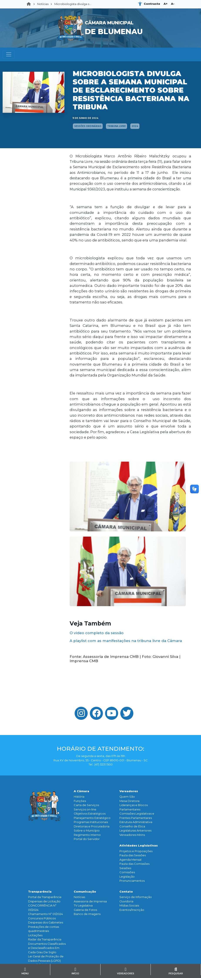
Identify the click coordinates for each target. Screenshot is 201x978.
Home (30, 4)
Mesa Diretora (129, 801)
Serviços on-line (85, 809)
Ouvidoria (126, 901)
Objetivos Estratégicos (90, 813)
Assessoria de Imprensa (90, 901)
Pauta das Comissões (134, 863)
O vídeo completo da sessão (97, 633)
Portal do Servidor (87, 839)
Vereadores (128, 791)
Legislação (127, 876)
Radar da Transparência (44, 939)
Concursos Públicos (42, 918)
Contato (126, 891)
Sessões (125, 868)
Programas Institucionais (91, 822)
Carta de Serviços (86, 805)
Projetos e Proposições (135, 851)
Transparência (40, 891)
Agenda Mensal (130, 859)
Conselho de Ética (132, 826)
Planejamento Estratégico (92, 818)
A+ (166, 3)
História (79, 796)
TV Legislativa (83, 905)
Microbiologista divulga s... (72, 4)
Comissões (127, 872)
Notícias (43, 4)
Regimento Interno (87, 835)
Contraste (152, 3)
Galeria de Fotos (85, 909)
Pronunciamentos (132, 880)
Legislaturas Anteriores (135, 830)
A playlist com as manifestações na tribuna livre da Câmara (126, 641)
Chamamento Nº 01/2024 (45, 914)
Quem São (127, 796)
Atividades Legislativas (138, 845)
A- (172, 3)
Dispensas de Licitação (44, 901)
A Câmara (81, 791)
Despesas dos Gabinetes (45, 922)
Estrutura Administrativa (135, 822)
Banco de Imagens (87, 914)
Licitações (35, 935)
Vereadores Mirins (132, 835)
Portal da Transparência (44, 897)
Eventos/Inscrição (131, 909)
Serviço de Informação (135, 897)
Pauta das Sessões (132, 855)
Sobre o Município (87, 830)
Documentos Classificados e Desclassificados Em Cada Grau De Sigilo (47, 948)
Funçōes (80, 801)
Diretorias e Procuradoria (91, 826)
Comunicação (85, 891)
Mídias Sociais (129, 905)
